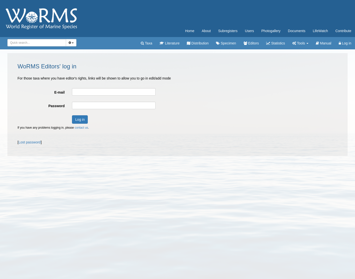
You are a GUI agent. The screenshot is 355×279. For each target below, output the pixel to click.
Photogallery (271, 31)
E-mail (59, 92)
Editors (251, 43)
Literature (169, 43)
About (206, 31)
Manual (323, 43)
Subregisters (228, 31)
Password (56, 106)
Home (189, 31)
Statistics (275, 43)
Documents (296, 31)
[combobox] (36, 42)
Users (249, 31)
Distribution (198, 43)
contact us (81, 127)
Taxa (146, 43)
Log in (345, 43)
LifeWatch (320, 31)
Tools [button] (300, 43)
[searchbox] (36, 42)
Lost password (29, 142)
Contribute (343, 31)
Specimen (226, 43)
